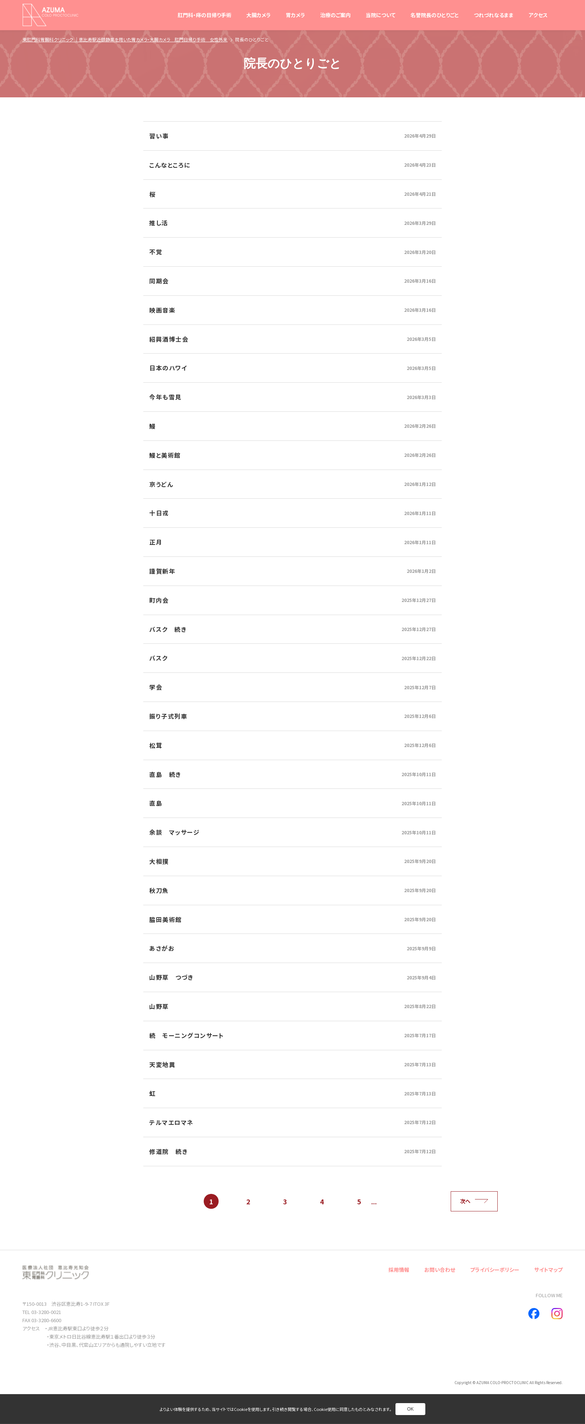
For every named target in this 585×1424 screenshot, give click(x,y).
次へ (474, 1201)
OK (410, 1409)
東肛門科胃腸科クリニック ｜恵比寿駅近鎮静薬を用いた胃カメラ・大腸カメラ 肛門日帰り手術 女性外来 (125, 39)
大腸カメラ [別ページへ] (258, 15)
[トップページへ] (50, 15)
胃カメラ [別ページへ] (295, 15)
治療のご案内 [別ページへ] (335, 15)
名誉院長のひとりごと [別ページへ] (434, 15)
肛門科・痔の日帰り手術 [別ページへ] (204, 15)
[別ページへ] (292, 136)
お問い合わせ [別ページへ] (439, 1269)
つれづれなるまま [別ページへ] (494, 15)
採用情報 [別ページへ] (398, 1269)
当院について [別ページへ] (380, 15)
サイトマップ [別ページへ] (548, 1269)
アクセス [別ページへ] (538, 15)
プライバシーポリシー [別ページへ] (494, 1269)
